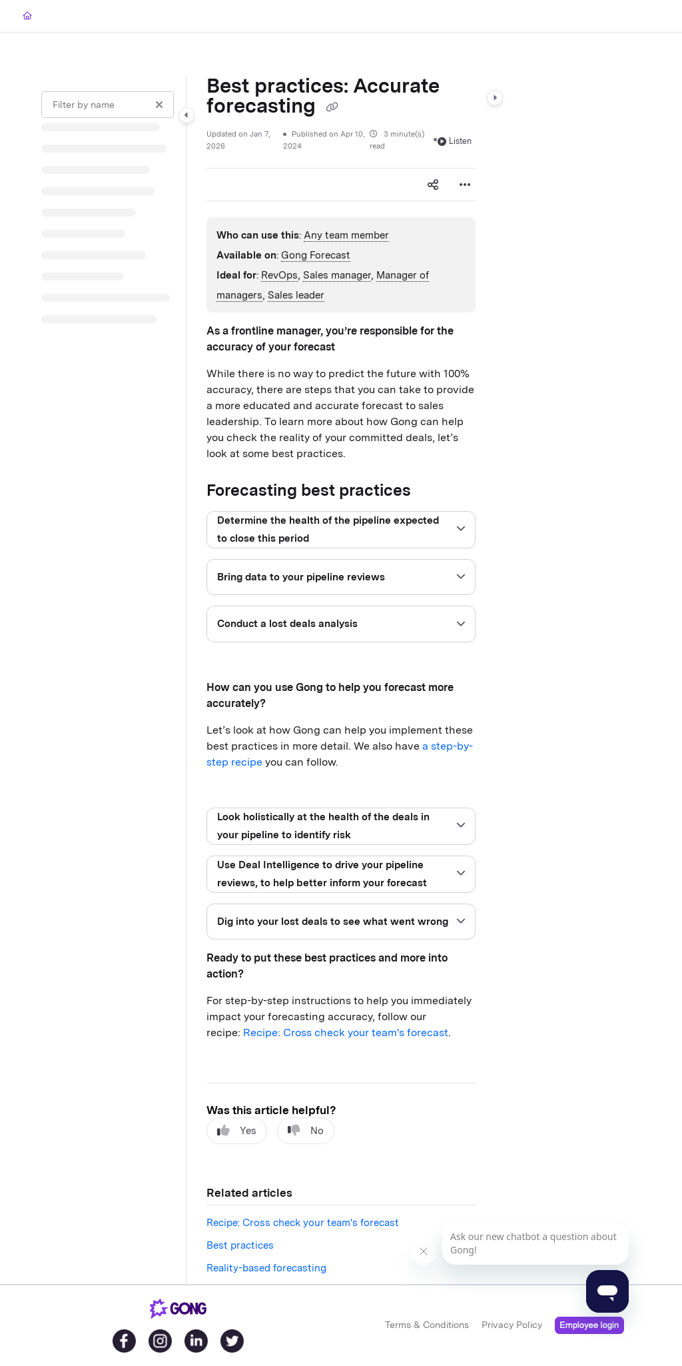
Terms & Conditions (427, 1324)
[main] (341, 679)
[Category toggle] (186, 115)
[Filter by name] (107, 104)
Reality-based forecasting (266, 1268)
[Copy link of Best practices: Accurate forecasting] (331, 107)
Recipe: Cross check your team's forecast (345, 1032)
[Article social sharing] (433, 184)
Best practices (240, 1245)
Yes (236, 1130)
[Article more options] (465, 184)
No (306, 1130)
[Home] (27, 16)
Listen (455, 141)
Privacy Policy (512, 1324)
